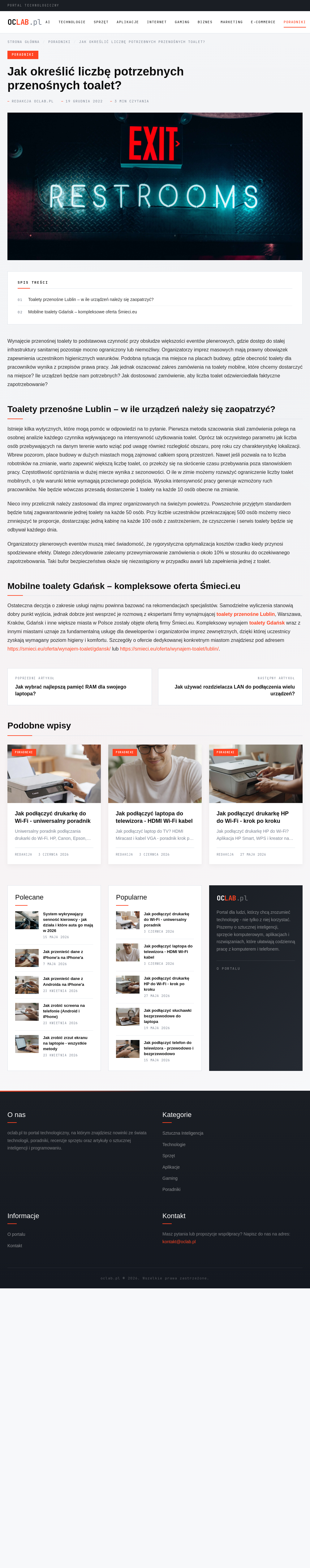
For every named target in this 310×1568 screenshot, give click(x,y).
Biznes (205, 22)
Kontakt (14, 1245)
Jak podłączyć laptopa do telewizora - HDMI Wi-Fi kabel (168, 952)
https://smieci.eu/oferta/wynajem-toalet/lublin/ (169, 648)
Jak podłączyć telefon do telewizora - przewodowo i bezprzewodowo (168, 1048)
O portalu (228, 968)
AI (47, 22)
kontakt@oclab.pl (179, 1241)
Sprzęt (101, 22)
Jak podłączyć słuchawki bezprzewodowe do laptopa (168, 1016)
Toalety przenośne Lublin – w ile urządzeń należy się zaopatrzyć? (90, 299)
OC (24, 22)
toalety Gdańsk (267, 622)
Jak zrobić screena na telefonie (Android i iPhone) (64, 1011)
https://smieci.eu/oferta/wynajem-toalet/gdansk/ (59, 648)
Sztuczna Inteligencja (182, 1133)
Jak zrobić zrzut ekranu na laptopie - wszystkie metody (65, 1043)
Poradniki (295, 22)
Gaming (182, 22)
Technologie (72, 22)
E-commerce (263, 22)
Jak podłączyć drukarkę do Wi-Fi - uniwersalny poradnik (166, 919)
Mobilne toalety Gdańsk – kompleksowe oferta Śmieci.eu (82, 311)
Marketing (232, 22)
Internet (157, 22)
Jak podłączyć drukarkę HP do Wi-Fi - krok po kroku (166, 984)
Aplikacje (128, 22)
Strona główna (23, 42)
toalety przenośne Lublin (246, 614)
